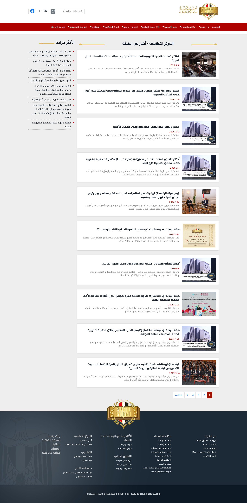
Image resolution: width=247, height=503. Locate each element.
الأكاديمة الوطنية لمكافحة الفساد (116, 438)
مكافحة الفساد (162, 436)
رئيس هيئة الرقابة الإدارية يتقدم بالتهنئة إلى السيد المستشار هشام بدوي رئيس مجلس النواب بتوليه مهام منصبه (134, 195)
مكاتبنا (56, 444)
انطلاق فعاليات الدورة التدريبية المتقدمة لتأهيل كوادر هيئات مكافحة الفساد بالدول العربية (132, 58)
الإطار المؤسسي (164, 444)
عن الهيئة (210, 436)
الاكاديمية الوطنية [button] (150, 27)
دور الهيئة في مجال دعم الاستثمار (77, 472)
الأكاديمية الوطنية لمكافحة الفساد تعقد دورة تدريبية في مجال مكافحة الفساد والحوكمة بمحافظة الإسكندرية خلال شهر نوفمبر (51, 111)
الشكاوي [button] (95, 27)
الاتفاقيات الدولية (164, 460)
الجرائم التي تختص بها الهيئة (204, 452)
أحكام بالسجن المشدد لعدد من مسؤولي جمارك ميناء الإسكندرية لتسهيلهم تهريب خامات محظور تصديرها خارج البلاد (133, 161)
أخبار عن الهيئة (85, 440)
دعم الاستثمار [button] (170, 27)
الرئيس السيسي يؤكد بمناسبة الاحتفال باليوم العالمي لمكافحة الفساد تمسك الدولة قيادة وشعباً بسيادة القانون (52, 90)
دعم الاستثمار (83, 468)
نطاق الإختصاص (210, 448)
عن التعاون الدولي (124, 460)
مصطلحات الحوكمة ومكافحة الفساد (157, 467)
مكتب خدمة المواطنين (83, 456)
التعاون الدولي (123, 456)
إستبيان (55, 448)
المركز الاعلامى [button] (111, 27)
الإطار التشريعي (164, 440)
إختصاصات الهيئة (209, 444)
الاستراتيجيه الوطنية (163, 456)
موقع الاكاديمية (125, 448)
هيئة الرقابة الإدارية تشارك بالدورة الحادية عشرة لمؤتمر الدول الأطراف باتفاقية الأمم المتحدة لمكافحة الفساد (131, 298)
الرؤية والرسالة (125, 444)
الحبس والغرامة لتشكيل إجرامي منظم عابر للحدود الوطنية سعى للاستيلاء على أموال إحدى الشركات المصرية (132, 93)
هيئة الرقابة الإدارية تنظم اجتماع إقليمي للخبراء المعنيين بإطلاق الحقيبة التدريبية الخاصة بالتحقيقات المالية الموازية (134, 332)
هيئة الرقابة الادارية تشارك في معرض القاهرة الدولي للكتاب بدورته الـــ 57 (138, 229)
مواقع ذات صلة (58, 27)
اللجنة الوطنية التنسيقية (161, 452)
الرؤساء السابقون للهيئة (206, 440)
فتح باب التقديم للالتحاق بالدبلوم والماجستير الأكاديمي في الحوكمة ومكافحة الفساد (50, 53)
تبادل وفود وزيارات (124, 468)
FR (39, 11)
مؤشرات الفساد (165, 464)
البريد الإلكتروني (209, 456)
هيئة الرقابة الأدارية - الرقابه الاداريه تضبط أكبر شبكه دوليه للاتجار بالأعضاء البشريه (50, 73)
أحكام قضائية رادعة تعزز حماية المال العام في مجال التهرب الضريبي (141, 264)
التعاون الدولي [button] (130, 27)
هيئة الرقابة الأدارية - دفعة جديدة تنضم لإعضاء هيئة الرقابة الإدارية (52, 63)
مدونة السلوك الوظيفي (161, 471)
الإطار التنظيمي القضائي (161, 448)
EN (45, 11)
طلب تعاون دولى (124, 464)
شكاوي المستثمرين (84, 476)
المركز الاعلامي (83, 436)
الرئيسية (216, 27)
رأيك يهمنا (54, 436)
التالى (178, 395)
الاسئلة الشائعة (51, 440)
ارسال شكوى (86, 460)
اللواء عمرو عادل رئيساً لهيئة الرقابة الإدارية (51, 80)
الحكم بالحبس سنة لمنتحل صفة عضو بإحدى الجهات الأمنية (146, 127)
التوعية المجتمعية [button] (78, 27)
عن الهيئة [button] (204, 27)
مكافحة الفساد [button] (188, 27)
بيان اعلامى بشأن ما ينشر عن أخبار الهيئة (51, 99)
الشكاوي (86, 452)
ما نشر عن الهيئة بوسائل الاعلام (79, 444)
